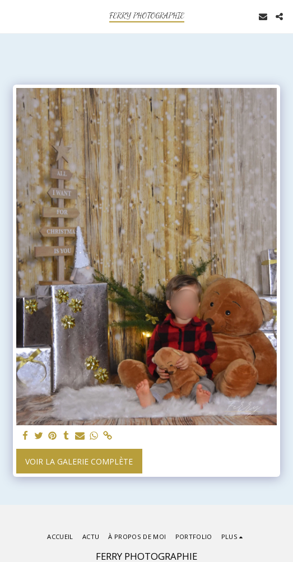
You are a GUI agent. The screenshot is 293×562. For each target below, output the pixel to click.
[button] (12, 15)
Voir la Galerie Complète (79, 461)
